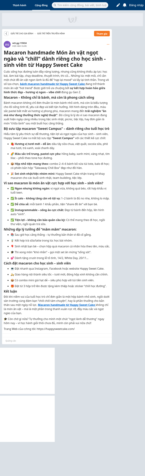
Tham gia (101, 33)
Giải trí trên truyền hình (51, 33)
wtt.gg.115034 (19, 43)
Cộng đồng (41, 5)
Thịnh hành (19, 5)
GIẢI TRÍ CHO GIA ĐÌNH (22, 33)
